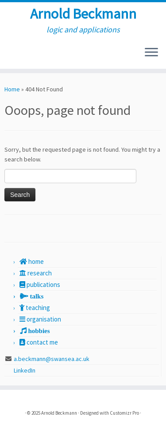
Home (12, 89)
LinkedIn (25, 370)
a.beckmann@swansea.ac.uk (51, 359)
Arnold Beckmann (83, 13)
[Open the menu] (151, 52)
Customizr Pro (124, 413)
